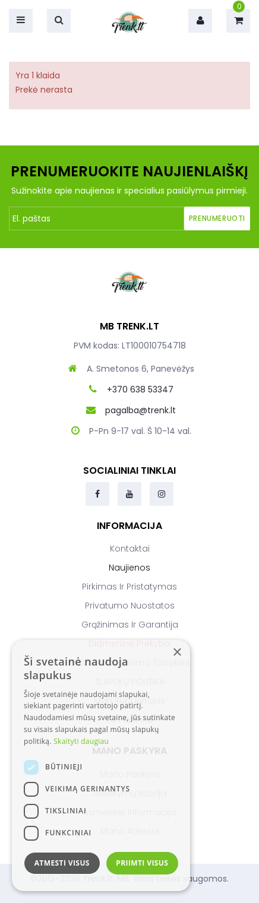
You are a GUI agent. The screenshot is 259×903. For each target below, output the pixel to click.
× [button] (176, 652)
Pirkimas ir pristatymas (129, 587)
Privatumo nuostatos (130, 605)
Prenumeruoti (217, 218)
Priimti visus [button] (142, 863)
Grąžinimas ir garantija (129, 624)
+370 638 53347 (140, 389)
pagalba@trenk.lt (140, 410)
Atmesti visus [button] (62, 863)
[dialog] (101, 765)
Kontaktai (130, 549)
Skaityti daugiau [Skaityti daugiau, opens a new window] (81, 741)
